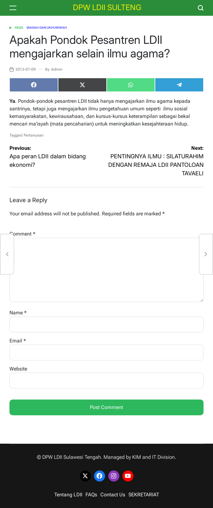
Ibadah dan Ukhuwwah (47, 27)
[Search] (201, 8)
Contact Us (112, 495)
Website (18, 369)
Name (18, 313)
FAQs (19, 27)
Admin (56, 69)
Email (17, 341)
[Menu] (12, 8)
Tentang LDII (68, 495)
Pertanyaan (34, 135)
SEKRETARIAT (143, 495)
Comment (22, 234)
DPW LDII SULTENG (107, 7)
